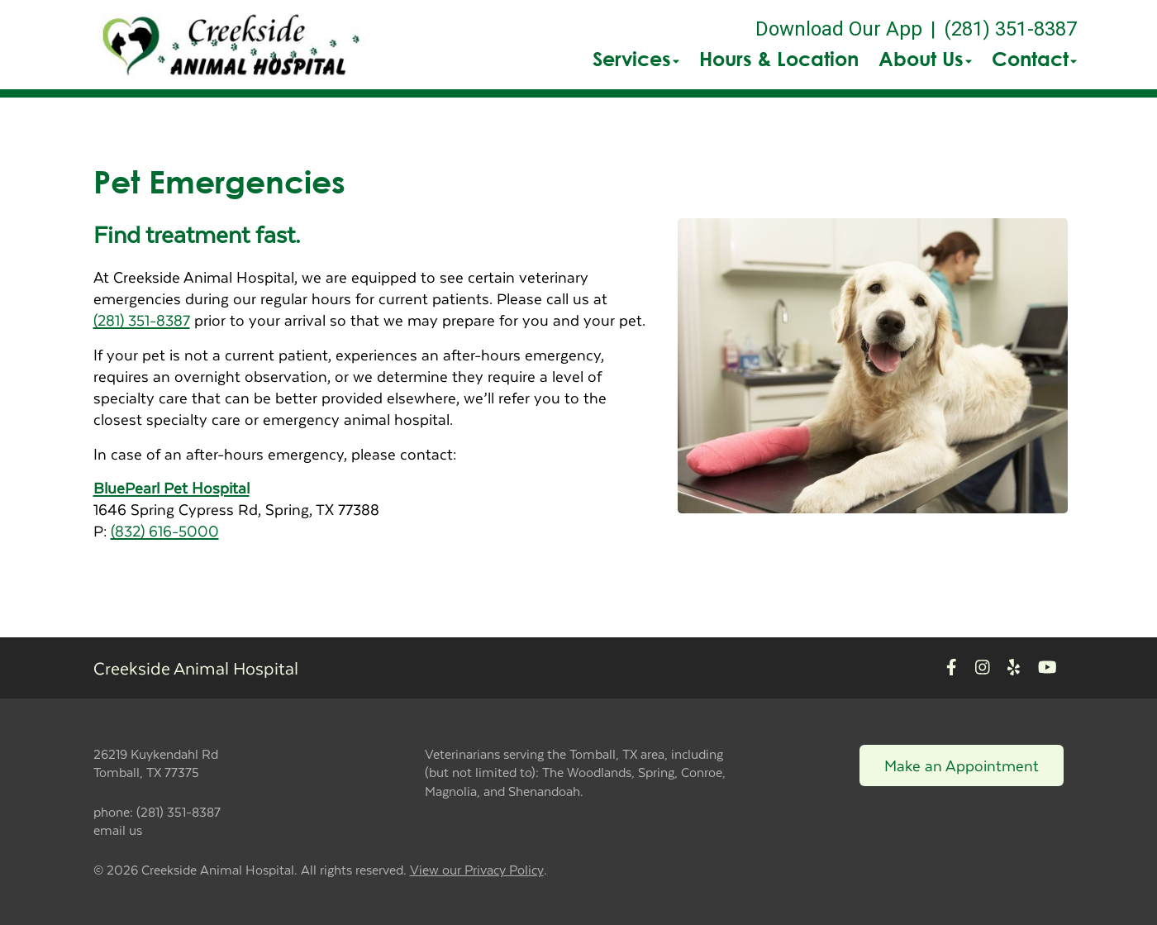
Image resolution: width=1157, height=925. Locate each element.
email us (117, 829)
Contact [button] (1034, 58)
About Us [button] (925, 58)
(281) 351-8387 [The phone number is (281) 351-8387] (1010, 29)
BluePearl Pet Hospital (171, 487)
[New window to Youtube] (1047, 667)
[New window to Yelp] (1013, 667)
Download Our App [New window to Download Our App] (838, 29)
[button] (231, 44)
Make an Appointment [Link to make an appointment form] (961, 765)
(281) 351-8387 (141, 319)
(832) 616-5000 (165, 530)
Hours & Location (779, 58)
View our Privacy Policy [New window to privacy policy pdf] (477, 870)
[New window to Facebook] (951, 667)
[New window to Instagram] (982, 667)
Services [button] (636, 58)
